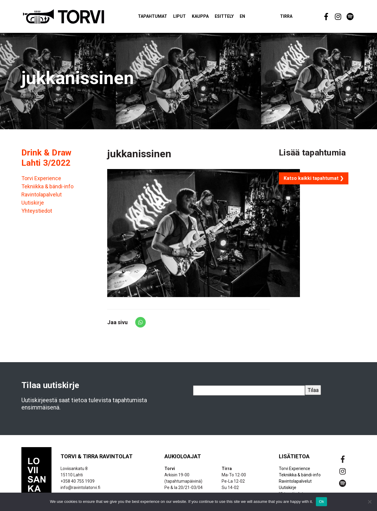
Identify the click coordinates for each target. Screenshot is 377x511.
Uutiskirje (32, 202)
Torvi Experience (41, 178)
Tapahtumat (152, 16)
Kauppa (200, 16)
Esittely (224, 16)
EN (242, 16)
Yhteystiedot (36, 211)
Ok (321, 501)
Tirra (286, 16)
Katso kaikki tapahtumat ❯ (314, 178)
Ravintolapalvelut (41, 194)
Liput (179, 16)
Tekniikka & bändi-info (47, 186)
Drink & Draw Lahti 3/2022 (46, 158)
